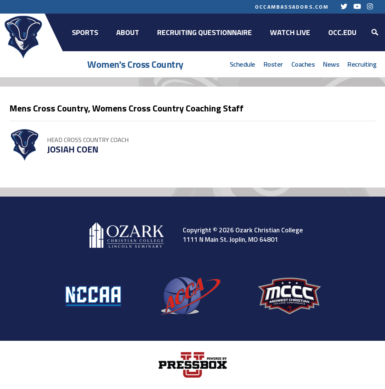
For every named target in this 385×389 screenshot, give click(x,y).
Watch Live (290, 32)
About (127, 32)
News (331, 64)
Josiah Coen (73, 149)
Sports (85, 32)
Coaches (303, 64)
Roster (273, 64)
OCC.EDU (342, 32)
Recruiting (361, 64)
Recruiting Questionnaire (204, 32)
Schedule (242, 64)
